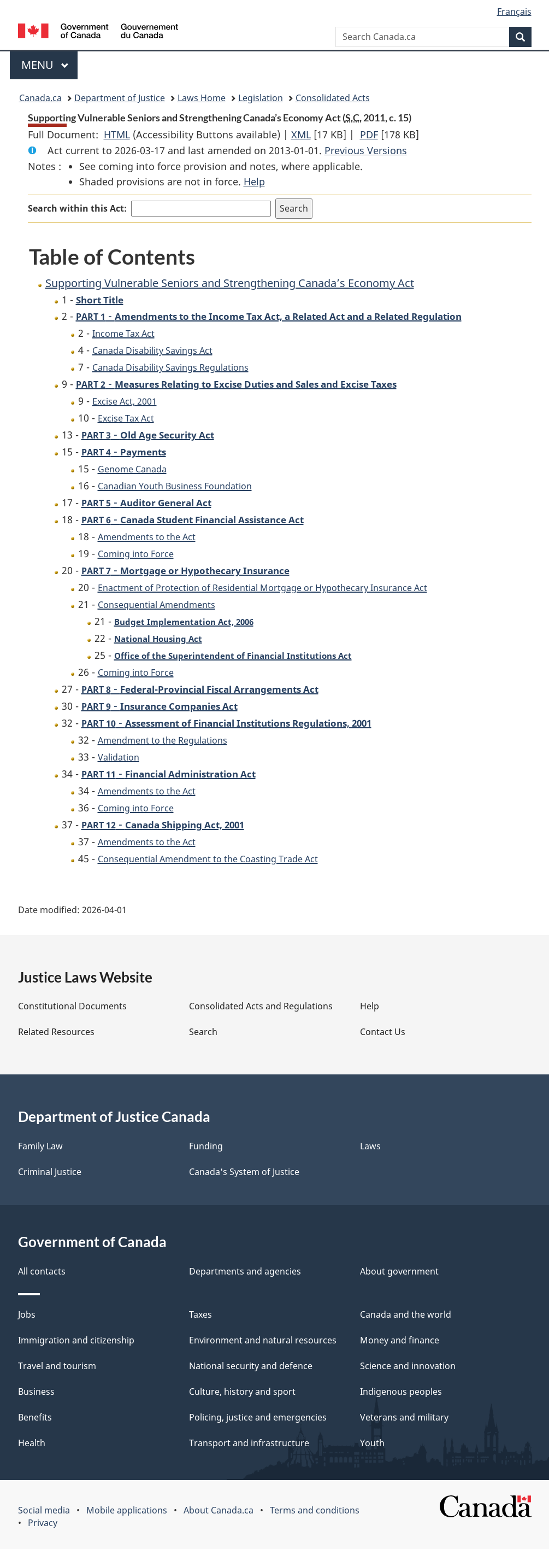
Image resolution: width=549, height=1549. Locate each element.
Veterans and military (404, 1417)
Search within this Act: (77, 208)
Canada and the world (405, 1314)
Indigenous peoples (401, 1392)
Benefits (35, 1417)
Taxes (200, 1314)
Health (31, 1443)
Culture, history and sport (242, 1392)
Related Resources (56, 1032)
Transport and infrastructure (249, 1443)
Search (203, 1032)
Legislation (260, 98)
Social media (44, 1510)
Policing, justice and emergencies (258, 1417)
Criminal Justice (49, 1172)
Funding (206, 1146)
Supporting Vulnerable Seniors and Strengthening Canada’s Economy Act (229, 283)
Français (514, 11)
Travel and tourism (57, 1366)
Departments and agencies (245, 1271)
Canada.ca (40, 98)
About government (399, 1271)
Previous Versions (365, 150)
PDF (369, 134)
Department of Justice (119, 98)
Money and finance (399, 1340)
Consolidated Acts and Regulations (261, 1006)
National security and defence (250, 1366)
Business (36, 1392)
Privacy (42, 1523)
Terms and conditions (314, 1510)
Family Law (40, 1146)
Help (254, 181)
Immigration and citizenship (76, 1340)
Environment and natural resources (263, 1340)
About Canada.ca (218, 1510)
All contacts (42, 1271)
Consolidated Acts (333, 98)
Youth (372, 1443)
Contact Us (382, 1032)
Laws (370, 1146)
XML (301, 134)
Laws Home (202, 98)
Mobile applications (126, 1510)
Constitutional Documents (72, 1006)
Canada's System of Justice (244, 1172)
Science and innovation (408, 1366)
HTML (117, 134)
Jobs (27, 1314)
